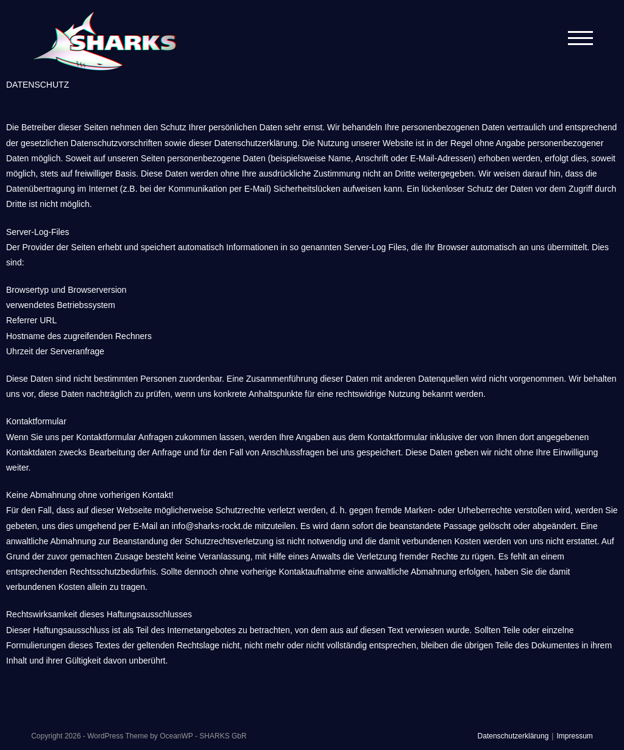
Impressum (574, 736)
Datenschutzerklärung (513, 736)
